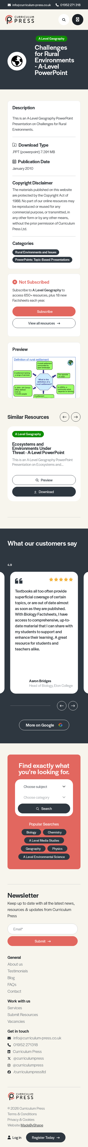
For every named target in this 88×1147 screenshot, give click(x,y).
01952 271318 (25, 1044)
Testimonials (18, 971)
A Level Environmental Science (44, 856)
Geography (33, 848)
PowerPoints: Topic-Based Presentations (42, 259)
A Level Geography (51, 38)
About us (15, 964)
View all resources (44, 323)
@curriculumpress (28, 1058)
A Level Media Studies (44, 840)
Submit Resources (23, 1014)
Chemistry (54, 832)
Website (25, 1124)
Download (44, 491)
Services (15, 1007)
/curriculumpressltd (29, 1071)
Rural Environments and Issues (35, 252)
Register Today (46, 1137)
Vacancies (16, 1021)
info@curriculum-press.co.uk (31, 5)
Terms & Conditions (22, 1113)
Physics (57, 848)
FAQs (12, 984)
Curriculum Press (27, 1051)
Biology (31, 832)
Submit (43, 941)
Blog (11, 977)
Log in (14, 1137)
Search (44, 808)
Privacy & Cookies (21, 1119)
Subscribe (45, 311)
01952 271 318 (70, 5)
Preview (44, 479)
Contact (14, 991)
